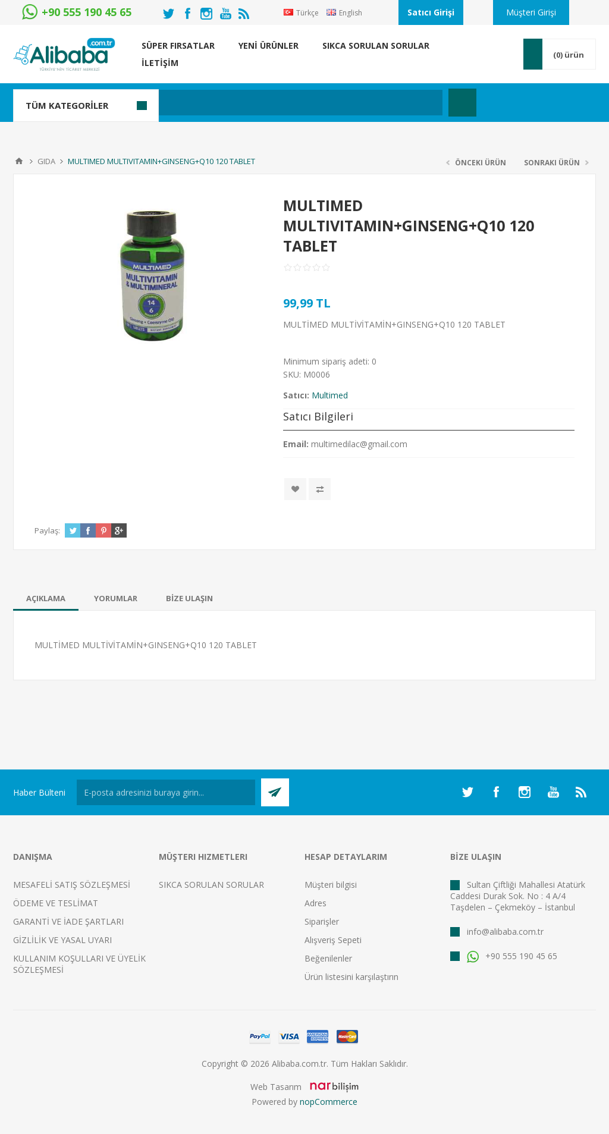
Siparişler (321, 921)
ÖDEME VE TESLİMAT (55, 903)
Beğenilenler (328, 958)
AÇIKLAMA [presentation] (45, 598)
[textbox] (247, 102)
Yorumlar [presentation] (115, 598)
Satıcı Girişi (430, 12)
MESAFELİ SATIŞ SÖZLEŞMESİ (71, 884)
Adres (315, 903)
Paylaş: (47, 530)
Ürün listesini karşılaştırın (351, 976)
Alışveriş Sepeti (333, 939)
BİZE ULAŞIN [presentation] (189, 598)
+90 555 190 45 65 (512, 956)
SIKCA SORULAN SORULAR (211, 884)
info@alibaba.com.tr (505, 931)
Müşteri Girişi (531, 12)
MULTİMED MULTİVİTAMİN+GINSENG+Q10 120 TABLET (145, 645)
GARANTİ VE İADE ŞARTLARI (68, 921)
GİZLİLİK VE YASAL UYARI (62, 939)
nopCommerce (328, 1101)
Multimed (330, 395)
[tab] (46, 598)
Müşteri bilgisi (330, 884)
